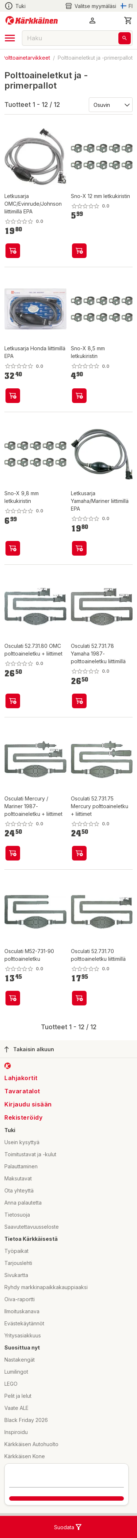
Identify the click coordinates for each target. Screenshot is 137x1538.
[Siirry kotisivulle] (31, 20)
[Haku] (124, 38)
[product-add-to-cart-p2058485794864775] (12, 853)
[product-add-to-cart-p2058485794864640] (79, 998)
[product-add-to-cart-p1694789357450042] (12, 395)
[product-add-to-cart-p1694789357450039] (79, 548)
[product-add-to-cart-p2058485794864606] (12, 998)
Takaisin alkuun (29, 1049)
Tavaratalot (22, 1091)
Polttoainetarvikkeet (26, 58)
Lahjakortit (21, 1078)
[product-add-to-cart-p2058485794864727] (12, 701)
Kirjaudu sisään (28, 1104)
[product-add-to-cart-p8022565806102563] (79, 395)
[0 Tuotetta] (128, 20)
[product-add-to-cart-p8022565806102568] (79, 250)
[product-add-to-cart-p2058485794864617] (79, 701)
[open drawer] (10, 38)
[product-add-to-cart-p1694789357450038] (12, 250)
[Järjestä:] (110, 104)
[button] (92, 20)
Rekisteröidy (23, 1117)
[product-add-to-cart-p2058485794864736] (79, 853)
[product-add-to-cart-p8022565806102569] (12, 548)
